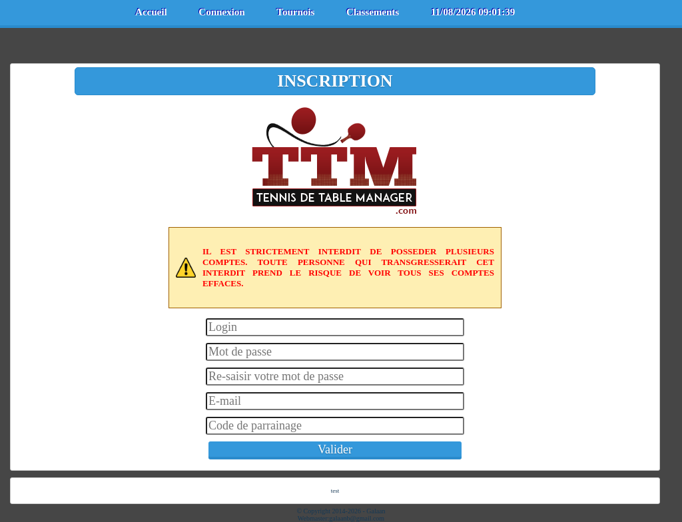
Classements (372, 12)
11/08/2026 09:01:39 (473, 12)
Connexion (221, 12)
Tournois (295, 12)
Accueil (151, 12)
